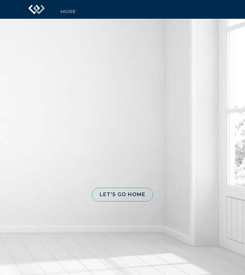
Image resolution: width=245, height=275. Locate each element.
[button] (122, 194)
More (68, 11)
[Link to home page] (36, 9)
